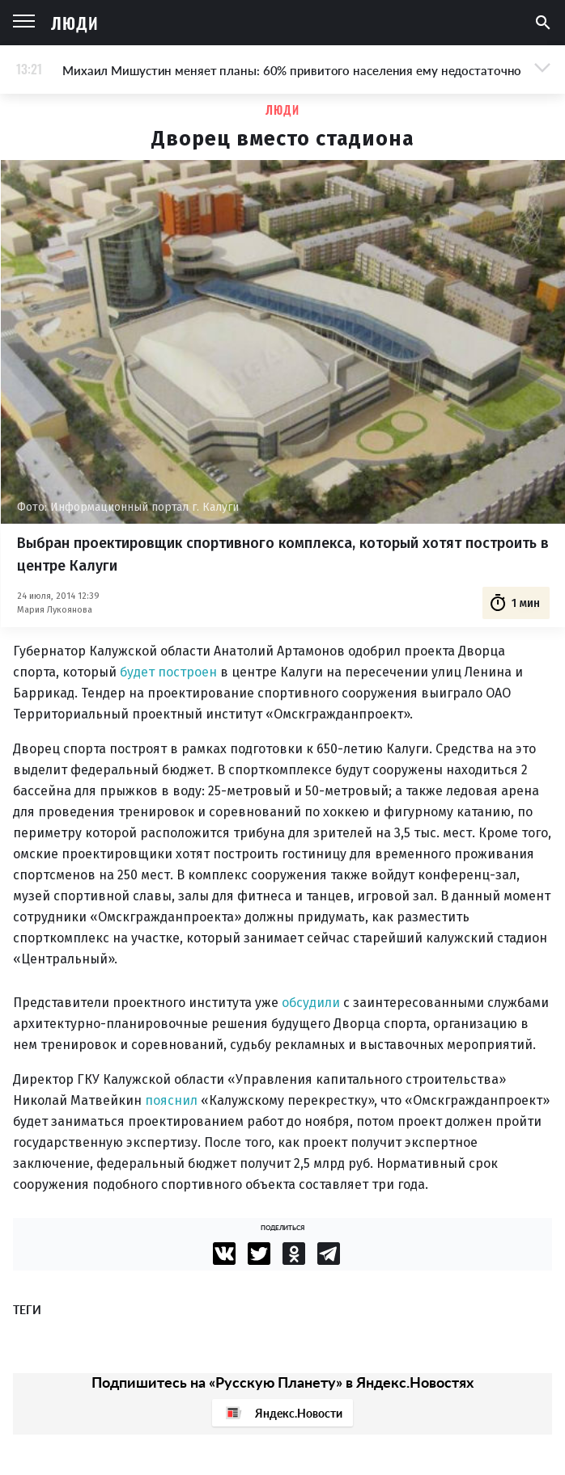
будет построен (168, 672)
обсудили (311, 1002)
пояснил (171, 1100)
